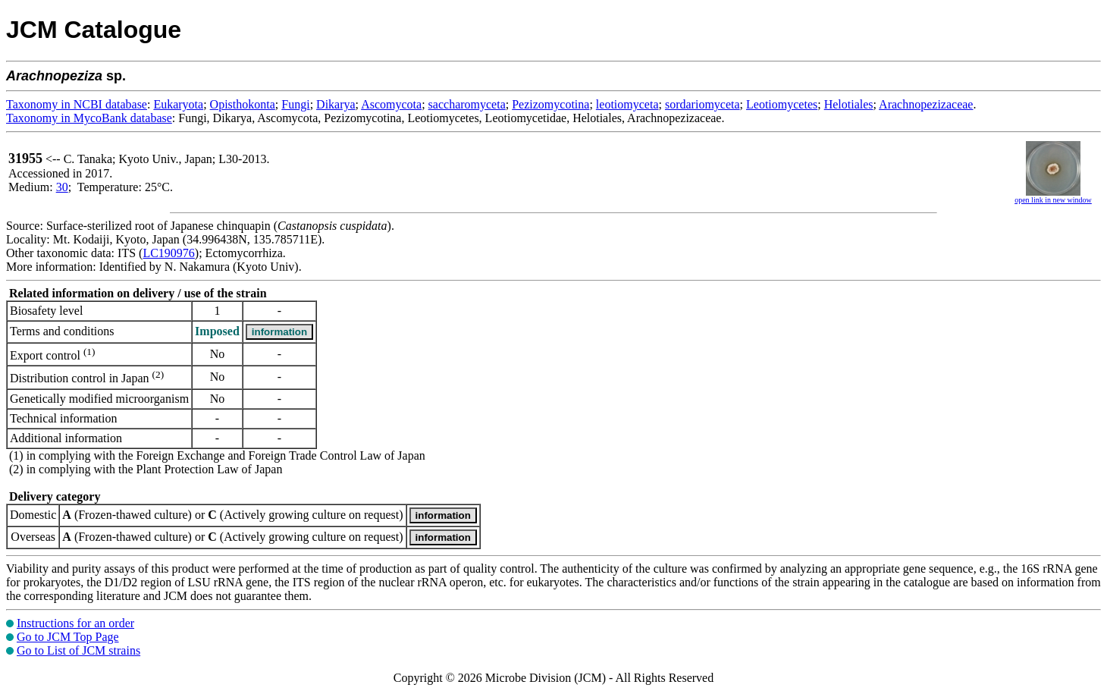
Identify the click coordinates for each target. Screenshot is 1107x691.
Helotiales (848, 104)
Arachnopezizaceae (926, 104)
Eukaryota (178, 104)
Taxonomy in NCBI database (76, 104)
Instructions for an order (75, 623)
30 (62, 187)
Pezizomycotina (550, 104)
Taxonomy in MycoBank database (89, 118)
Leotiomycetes (781, 104)
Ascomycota (391, 104)
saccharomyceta (467, 104)
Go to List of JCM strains (78, 650)
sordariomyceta (702, 104)
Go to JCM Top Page (68, 636)
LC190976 (168, 253)
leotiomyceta (627, 104)
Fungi (295, 104)
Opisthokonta (242, 104)
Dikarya (336, 104)
